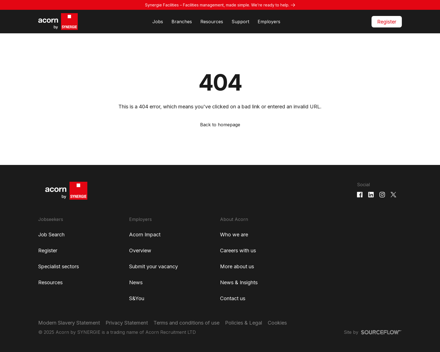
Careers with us (238, 250)
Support (240, 21)
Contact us (232, 298)
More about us (237, 266)
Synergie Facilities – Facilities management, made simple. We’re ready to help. (217, 5)
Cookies (277, 323)
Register (386, 22)
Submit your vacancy (153, 266)
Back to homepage (220, 124)
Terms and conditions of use (186, 323)
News (136, 282)
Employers (269, 21)
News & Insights (239, 282)
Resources (211, 21)
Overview (140, 250)
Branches (181, 21)
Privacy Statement (127, 323)
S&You (136, 298)
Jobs (157, 21)
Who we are (234, 234)
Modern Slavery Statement (69, 323)
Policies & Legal (243, 323)
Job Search (51, 234)
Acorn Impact (145, 234)
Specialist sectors (58, 266)
